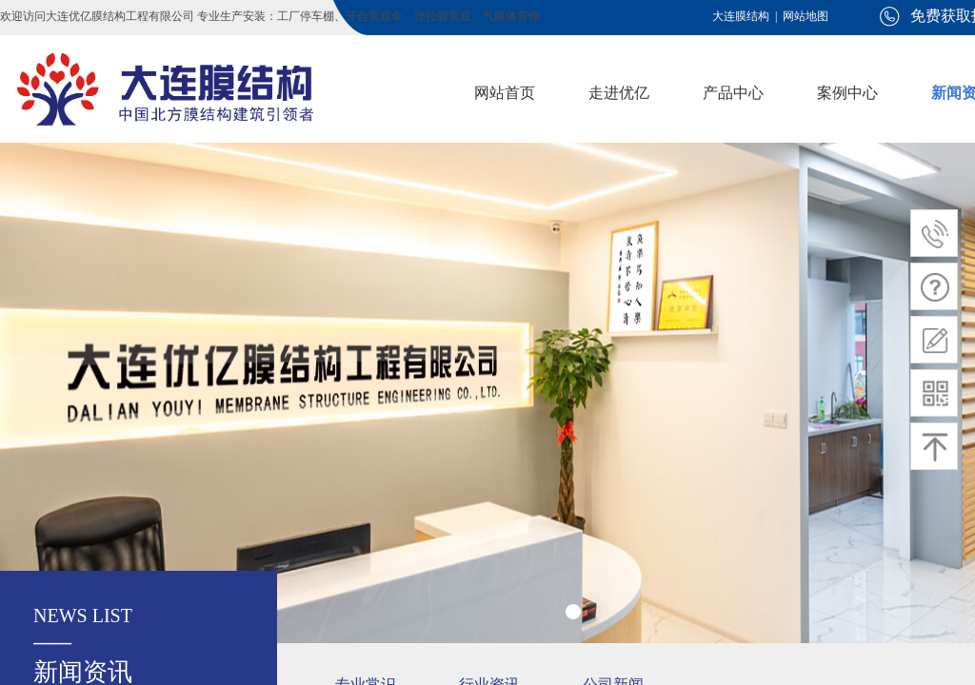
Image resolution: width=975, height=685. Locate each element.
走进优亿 (618, 93)
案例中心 (847, 93)
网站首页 (504, 93)
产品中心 (733, 93)
